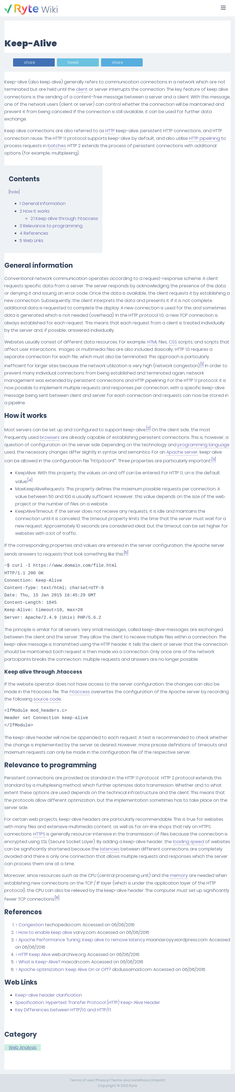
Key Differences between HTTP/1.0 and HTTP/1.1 (63, 1010)
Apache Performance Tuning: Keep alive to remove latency (82, 940)
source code (47, 699)
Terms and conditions (130, 1080)
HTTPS (39, 834)
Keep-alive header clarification (48, 995)
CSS (173, 342)
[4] (30, 480)
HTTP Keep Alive (35, 954)
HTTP (110, 131)
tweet (73, 62)
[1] (202, 364)
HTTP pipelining (204, 138)
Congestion (31, 925)
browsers (50, 437)
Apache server (182, 452)
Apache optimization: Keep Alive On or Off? (65, 969)
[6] (57, 897)
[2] (148, 428)
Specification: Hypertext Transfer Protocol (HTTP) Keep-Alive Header (87, 1002)
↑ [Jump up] (16, 925)
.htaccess (79, 692)
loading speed (188, 841)
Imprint (158, 1080)
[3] (214, 459)
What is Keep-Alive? (39, 962)
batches (57, 146)
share (29, 62)
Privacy (102, 1080)
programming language (204, 445)
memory (179, 875)
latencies (110, 849)
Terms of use (81, 1080)
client (82, 89)
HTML (152, 342)
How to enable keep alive (45, 932)
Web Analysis (22, 1047)
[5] (126, 552)
